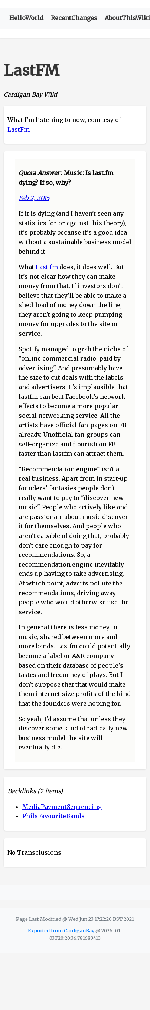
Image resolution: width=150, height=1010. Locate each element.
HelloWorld (26, 18)
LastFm (18, 129)
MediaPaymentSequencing (62, 806)
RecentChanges (74, 18)
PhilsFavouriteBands (53, 816)
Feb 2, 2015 (34, 197)
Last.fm (47, 267)
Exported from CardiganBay (61, 930)
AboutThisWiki (127, 18)
